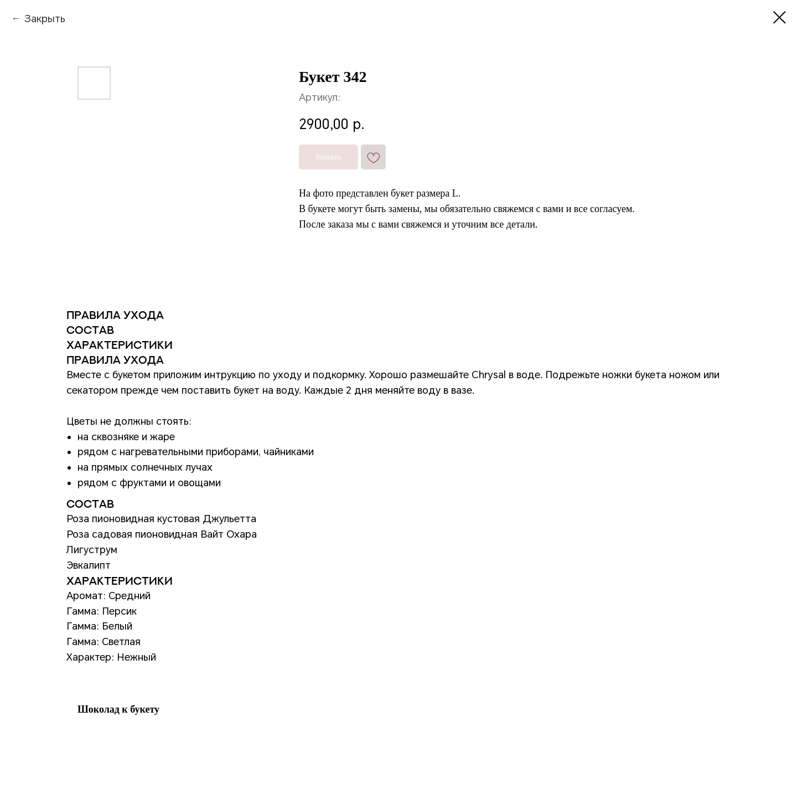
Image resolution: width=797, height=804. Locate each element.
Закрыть (44, 18)
